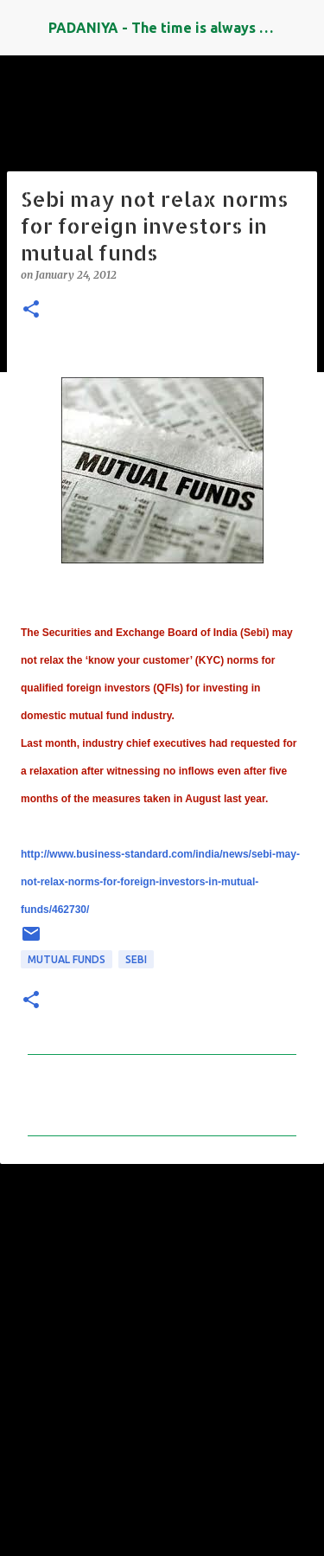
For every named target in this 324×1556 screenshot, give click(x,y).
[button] (31, 310)
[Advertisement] (162, 1352)
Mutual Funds (66, 959)
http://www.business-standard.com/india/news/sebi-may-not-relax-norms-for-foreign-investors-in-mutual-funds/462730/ (160, 882)
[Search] (299, 27)
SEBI (136, 959)
